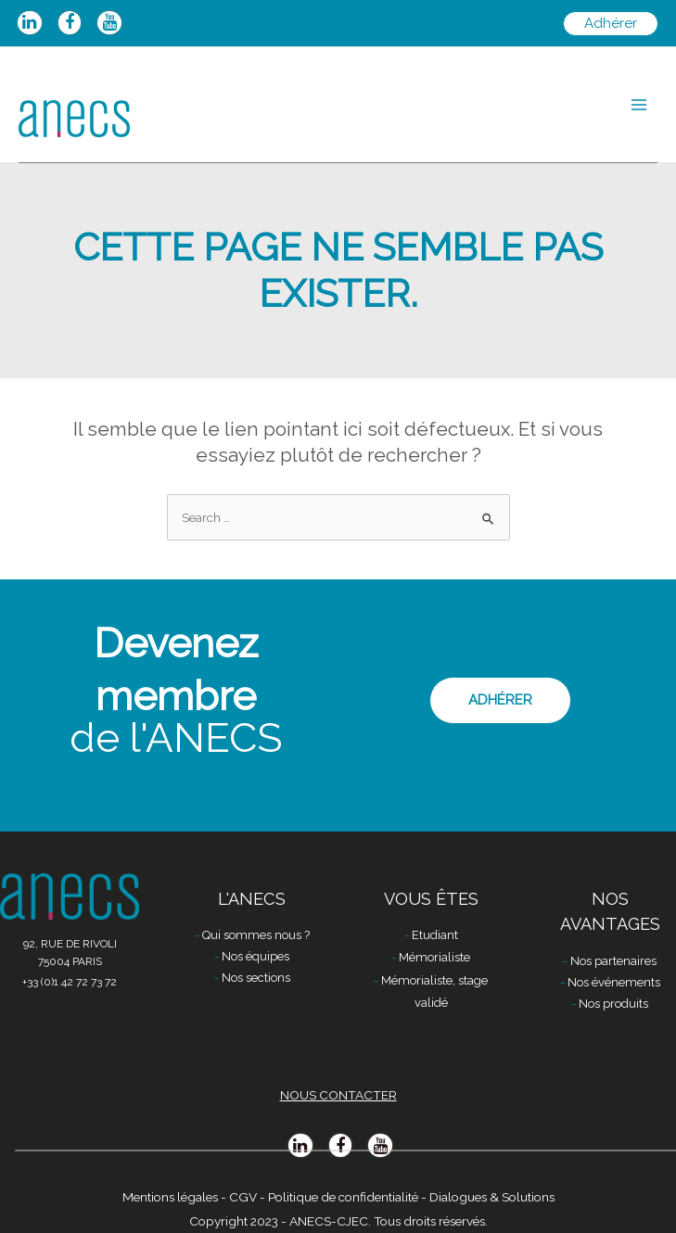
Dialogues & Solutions (492, 1196)
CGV (243, 1196)
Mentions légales (170, 1196)
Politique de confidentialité (343, 1196)
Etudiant (435, 935)
